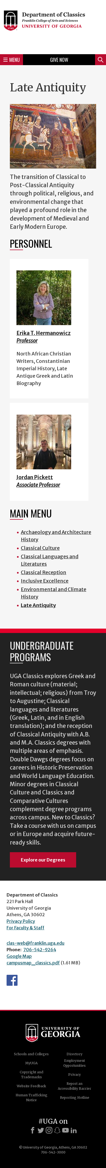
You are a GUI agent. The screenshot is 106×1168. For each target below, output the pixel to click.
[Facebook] (32, 1130)
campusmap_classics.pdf (33, 962)
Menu (11, 59)
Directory (74, 1054)
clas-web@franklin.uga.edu (35, 943)
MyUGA (31, 1063)
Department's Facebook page (12, 980)
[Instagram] (49, 1130)
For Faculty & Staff (25, 927)
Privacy (74, 1074)
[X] (41, 1130)
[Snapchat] (57, 1130)
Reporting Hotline (74, 1097)
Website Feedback (31, 1086)
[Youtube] (65, 1130)
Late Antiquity (38, 605)
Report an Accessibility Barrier (74, 1086)
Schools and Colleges (31, 1054)
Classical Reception (43, 572)
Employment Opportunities (74, 1063)
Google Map (19, 956)
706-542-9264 (39, 949)
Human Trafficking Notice (31, 1097)
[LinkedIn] (73, 1130)
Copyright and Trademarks (31, 1074)
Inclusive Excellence (44, 581)
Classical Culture (40, 548)
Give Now (59, 59)
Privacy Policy (21, 921)
